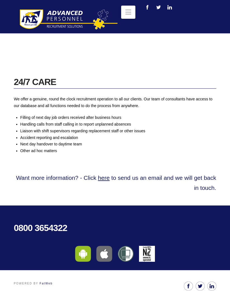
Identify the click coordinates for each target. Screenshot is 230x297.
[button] (128, 12)
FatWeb (46, 283)
